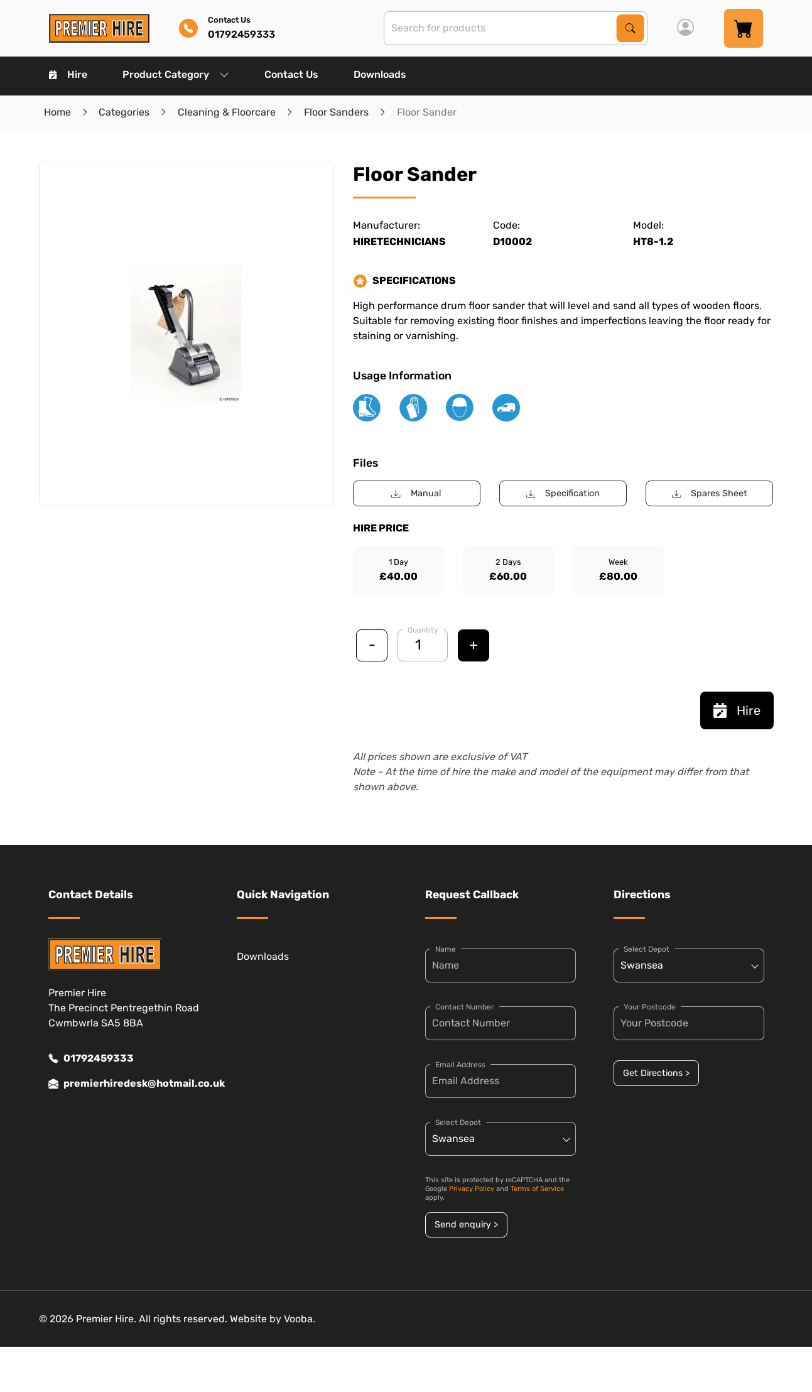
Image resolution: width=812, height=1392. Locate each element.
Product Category (175, 74)
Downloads (380, 74)
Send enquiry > (466, 1224)
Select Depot (458, 1122)
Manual (416, 493)
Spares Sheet (709, 493)
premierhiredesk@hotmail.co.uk (123, 1083)
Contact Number (464, 1007)
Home (57, 112)
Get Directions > (656, 1073)
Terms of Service (537, 1189)
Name (445, 949)
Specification (563, 493)
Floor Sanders (336, 112)
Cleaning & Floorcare (227, 112)
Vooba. (299, 1319)
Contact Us (291, 74)
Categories (124, 112)
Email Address (460, 1064)
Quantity (423, 630)
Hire (68, 74)
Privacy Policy (471, 1189)
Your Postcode (650, 1007)
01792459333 (91, 1058)
